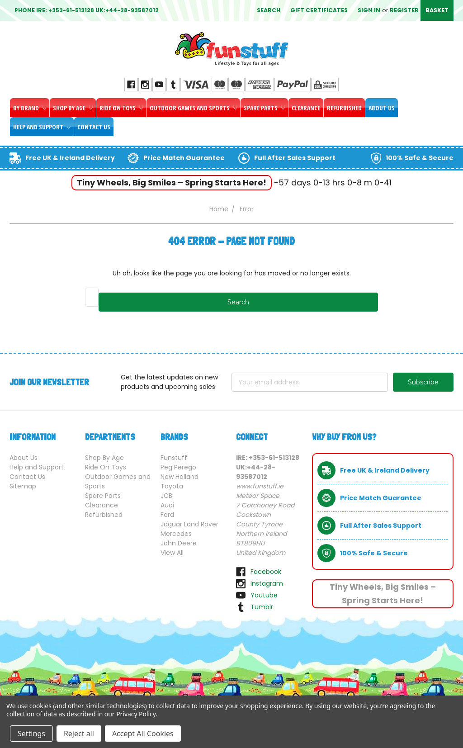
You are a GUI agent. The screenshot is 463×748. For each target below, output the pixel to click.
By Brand (29, 108)
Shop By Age (73, 108)
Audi (167, 505)
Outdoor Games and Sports (193, 108)
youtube (264, 595)
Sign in (369, 10)
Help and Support (42, 127)
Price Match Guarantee (184, 157)
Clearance (306, 108)
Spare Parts (264, 108)
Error (247, 208)
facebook (265, 571)
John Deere (179, 543)
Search (268, 10)
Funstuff (174, 457)
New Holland (179, 476)
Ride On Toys (121, 108)
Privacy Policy (136, 714)
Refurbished (344, 108)
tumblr (261, 606)
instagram (266, 583)
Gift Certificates (319, 10)
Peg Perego (178, 467)
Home (218, 208)
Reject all (79, 734)
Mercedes (176, 533)
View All (172, 552)
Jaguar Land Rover (189, 524)
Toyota (172, 486)
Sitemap (22, 486)
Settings (31, 734)
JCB (166, 495)
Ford (167, 514)
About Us (382, 108)
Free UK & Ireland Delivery (70, 157)
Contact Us (93, 127)
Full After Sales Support (294, 157)
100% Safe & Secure (420, 157)
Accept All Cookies (143, 734)
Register (404, 10)
